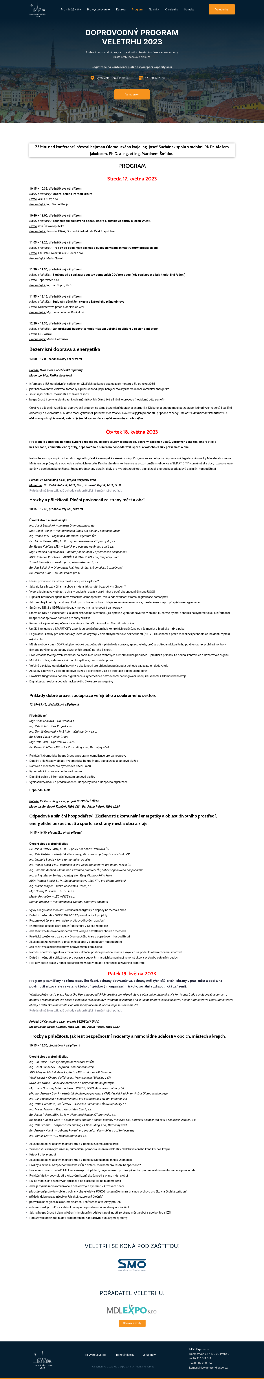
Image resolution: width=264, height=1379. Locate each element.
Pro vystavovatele (98, 9)
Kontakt (189, 9)
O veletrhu (171, 9)
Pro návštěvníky (71, 9)
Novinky (154, 9)
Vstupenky (149, 1354)
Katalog (121, 9)
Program (137, 9)
